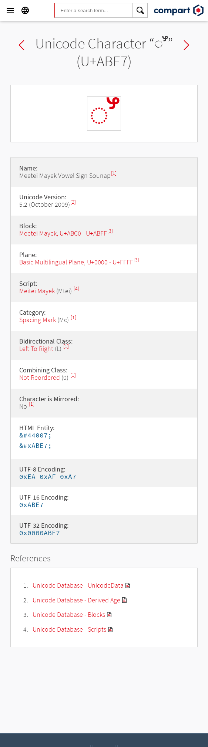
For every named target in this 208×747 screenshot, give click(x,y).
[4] (76, 288)
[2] (73, 202)
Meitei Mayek (37, 291)
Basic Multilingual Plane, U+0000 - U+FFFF (76, 262)
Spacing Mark (37, 319)
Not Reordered (39, 377)
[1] (114, 173)
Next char (186, 45)
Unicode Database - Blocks (69, 614)
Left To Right (36, 348)
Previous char (21, 45)
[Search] (140, 10)
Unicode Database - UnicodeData (78, 585)
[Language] (25, 10)
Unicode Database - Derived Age (76, 600)
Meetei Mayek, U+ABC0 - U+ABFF (63, 233)
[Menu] (10, 10)
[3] (110, 231)
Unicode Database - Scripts (69, 629)
